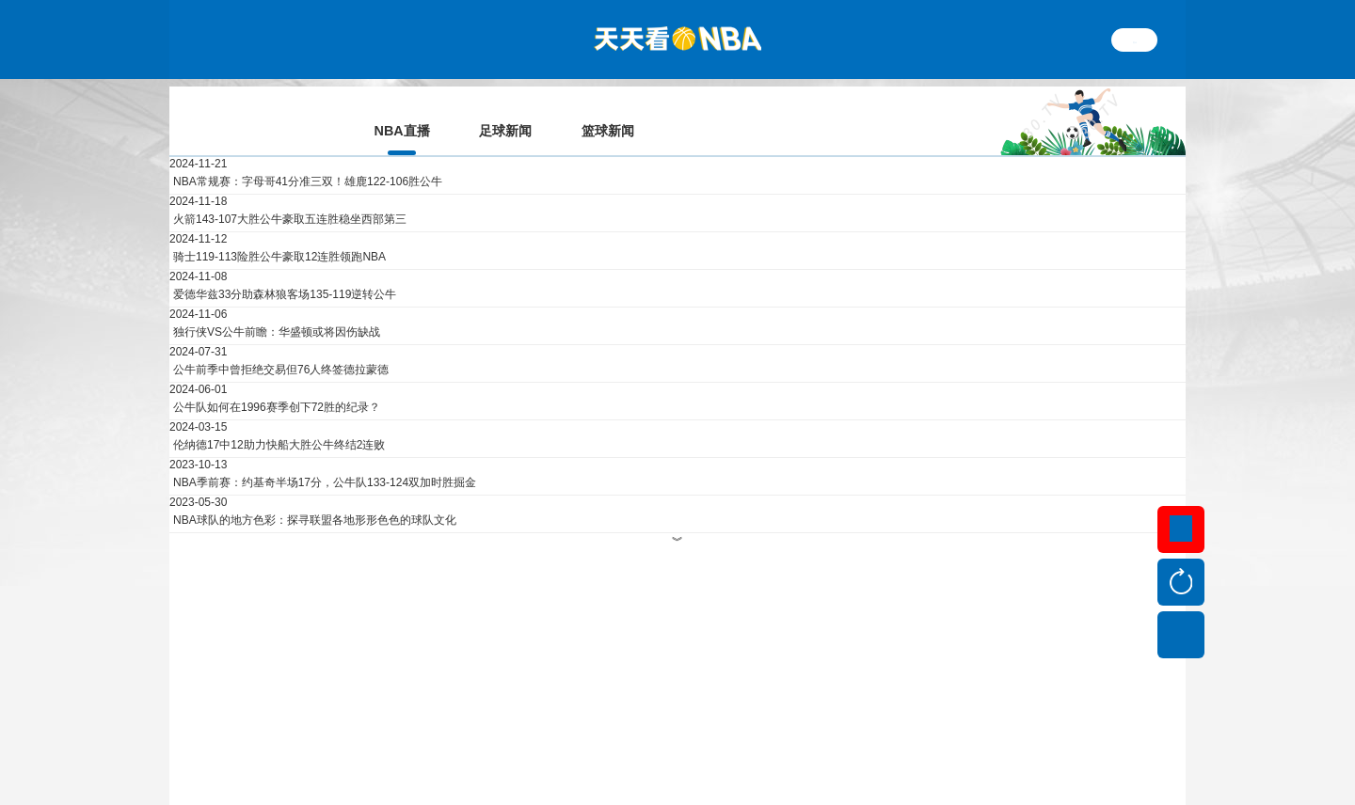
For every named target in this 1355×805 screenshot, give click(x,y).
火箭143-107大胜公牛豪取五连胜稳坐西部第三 (289, 192)
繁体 (1135, 39)
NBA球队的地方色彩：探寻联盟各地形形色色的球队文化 (314, 493)
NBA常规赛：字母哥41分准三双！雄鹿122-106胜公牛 (307, 155)
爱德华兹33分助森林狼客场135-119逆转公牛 (284, 268)
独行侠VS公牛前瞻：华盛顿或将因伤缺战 (276, 305)
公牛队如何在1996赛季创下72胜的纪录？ (276, 380)
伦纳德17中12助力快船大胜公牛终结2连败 (279, 418)
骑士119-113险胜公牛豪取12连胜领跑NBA (279, 230)
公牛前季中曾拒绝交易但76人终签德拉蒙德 (281, 343)
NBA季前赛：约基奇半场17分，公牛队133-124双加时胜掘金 (324, 456)
